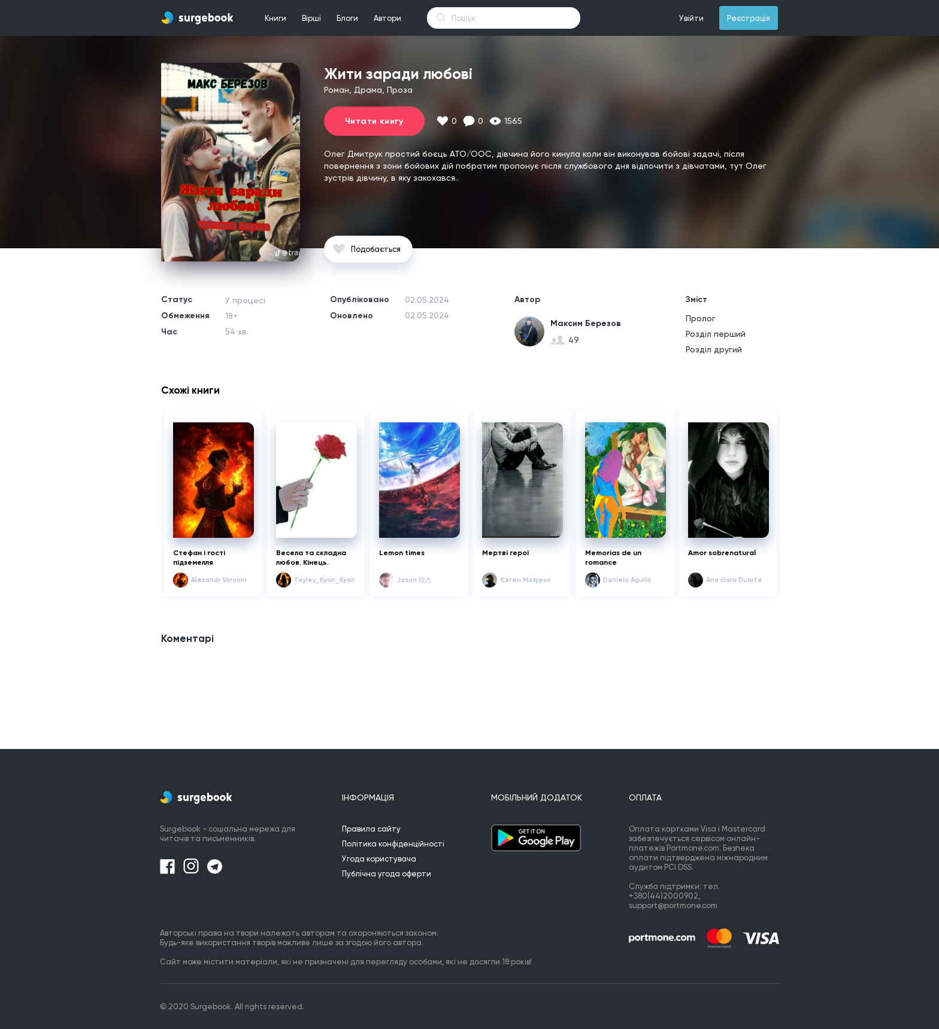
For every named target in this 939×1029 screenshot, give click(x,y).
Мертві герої (505, 553)
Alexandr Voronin (219, 580)
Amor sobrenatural (722, 553)
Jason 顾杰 (414, 580)
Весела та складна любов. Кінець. (311, 558)
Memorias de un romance (613, 558)
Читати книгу (374, 121)
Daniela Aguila (627, 580)
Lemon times (402, 553)
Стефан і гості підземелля (199, 558)
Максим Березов (585, 323)
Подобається (376, 249)
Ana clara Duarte (734, 580)
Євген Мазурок (525, 580)
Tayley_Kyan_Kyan (324, 580)
